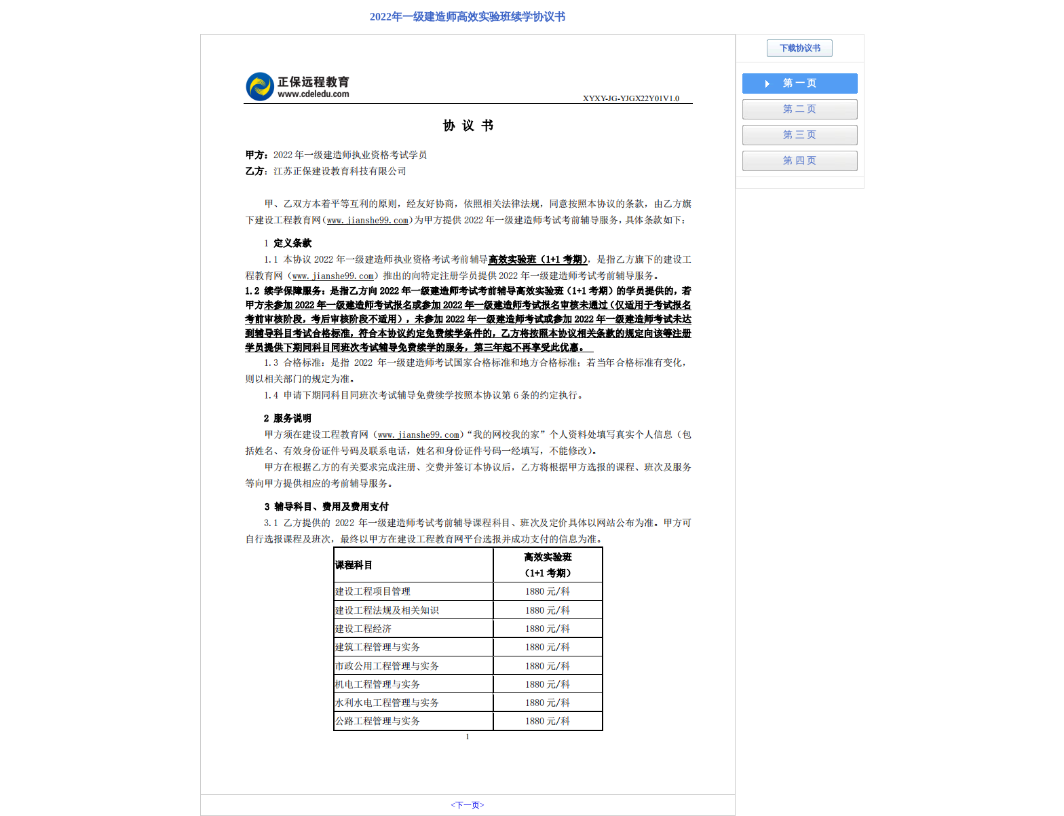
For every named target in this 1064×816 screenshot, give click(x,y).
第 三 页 (799, 135)
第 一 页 (799, 83)
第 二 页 (799, 109)
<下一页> (467, 805)
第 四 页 (799, 160)
